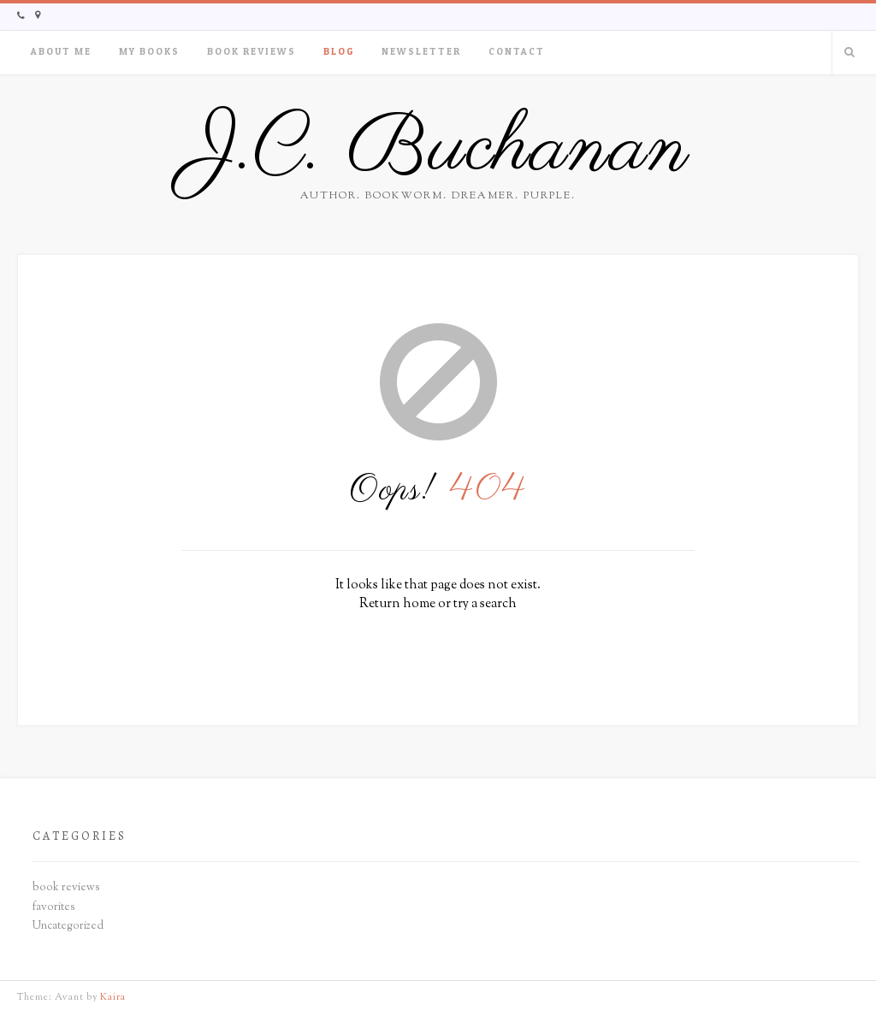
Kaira (113, 997)
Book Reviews (251, 51)
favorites (54, 907)
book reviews (66, 887)
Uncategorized (68, 926)
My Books (149, 51)
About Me (61, 51)
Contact (516, 51)
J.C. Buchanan (438, 149)
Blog (338, 51)
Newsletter (421, 51)
